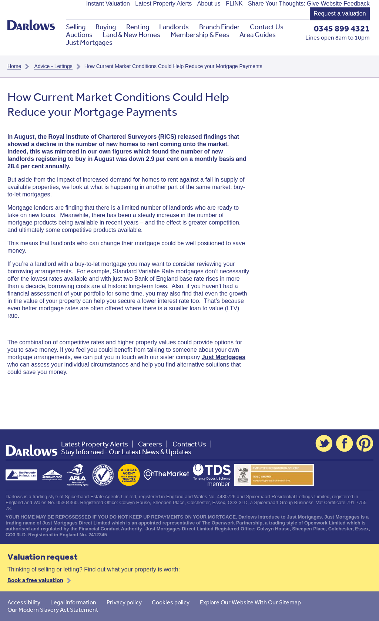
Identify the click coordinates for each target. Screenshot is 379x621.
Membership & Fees (200, 34)
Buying (105, 26)
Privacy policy (124, 602)
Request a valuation (339, 13)
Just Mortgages (89, 42)
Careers (150, 444)
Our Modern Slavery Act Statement (52, 609)
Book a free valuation (35, 580)
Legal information (73, 602)
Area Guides (257, 34)
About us (209, 4)
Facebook (344, 443)
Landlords (174, 26)
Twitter (323, 443)
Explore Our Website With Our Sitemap (250, 602)
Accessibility (23, 602)
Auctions (79, 34)
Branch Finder (219, 26)
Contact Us (267, 26)
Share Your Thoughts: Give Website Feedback (309, 4)
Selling (75, 26)
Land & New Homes (131, 34)
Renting (137, 26)
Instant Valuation (108, 4)
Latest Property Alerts (163, 4)
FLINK (234, 4)
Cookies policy (171, 602)
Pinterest (364, 443)
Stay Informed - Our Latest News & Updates (126, 451)
